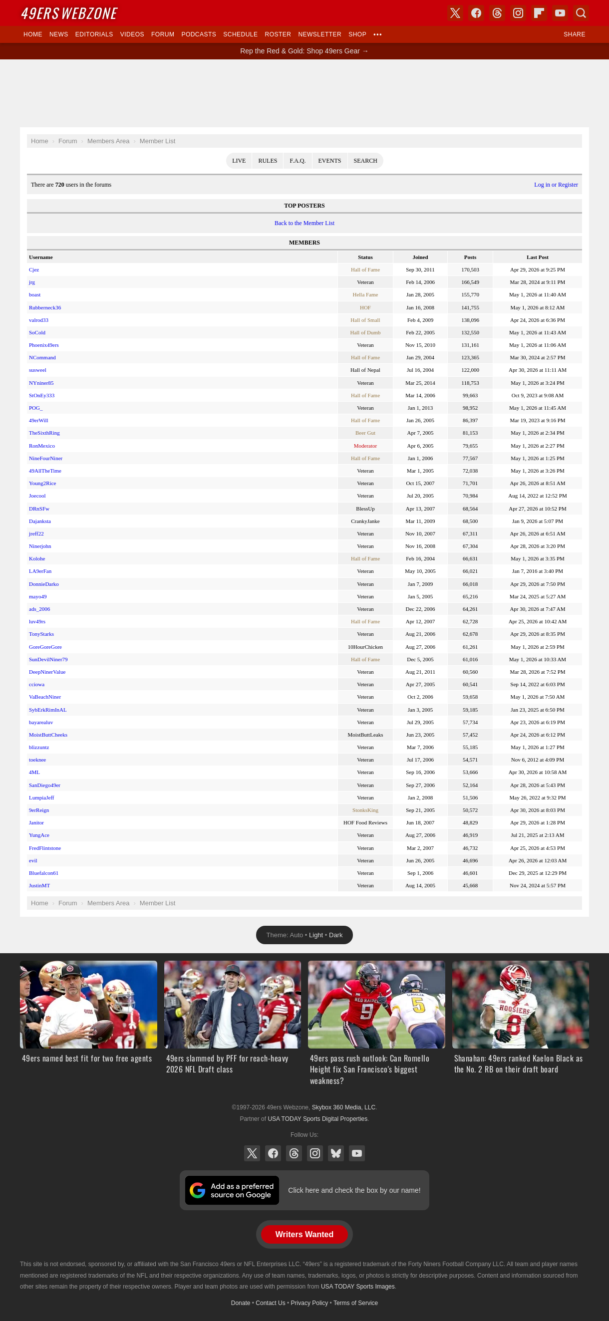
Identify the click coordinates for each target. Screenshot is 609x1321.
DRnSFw (39, 509)
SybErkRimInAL (48, 710)
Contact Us (270, 1303)
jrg (32, 282)
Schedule (240, 34)
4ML (34, 772)
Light (316, 935)
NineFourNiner (45, 458)
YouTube (357, 1153)
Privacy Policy (309, 1303)
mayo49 (37, 596)
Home (32, 34)
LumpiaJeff (41, 797)
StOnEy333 (41, 395)
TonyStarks (41, 634)
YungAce (39, 835)
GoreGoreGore (45, 647)
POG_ (36, 408)
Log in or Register (556, 184)
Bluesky (336, 1153)
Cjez (34, 269)
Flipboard (539, 13)
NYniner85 (41, 383)
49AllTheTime (45, 471)
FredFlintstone (45, 848)
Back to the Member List (304, 223)
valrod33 (38, 320)
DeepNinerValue (47, 672)
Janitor (36, 822)
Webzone (68, 12)
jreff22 (36, 533)
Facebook (273, 1153)
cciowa (36, 684)
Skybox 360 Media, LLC (343, 1107)
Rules (267, 160)
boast (34, 294)
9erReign (39, 810)
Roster (278, 34)
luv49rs (37, 621)
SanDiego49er (44, 785)
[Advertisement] (304, 93)
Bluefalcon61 (43, 873)
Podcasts (198, 34)
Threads (294, 1153)
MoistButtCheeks (48, 735)
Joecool (37, 496)
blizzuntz (39, 747)
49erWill (38, 420)
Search (365, 160)
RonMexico (42, 446)
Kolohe (37, 558)
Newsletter (319, 34)
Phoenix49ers (44, 345)
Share (575, 34)
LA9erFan (40, 571)
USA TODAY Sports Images (358, 1286)
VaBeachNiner (45, 697)
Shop (357, 34)
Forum (162, 34)
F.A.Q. (297, 160)
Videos (132, 34)
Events (329, 160)
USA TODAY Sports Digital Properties (317, 1118)
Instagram (315, 1153)
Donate (241, 1303)
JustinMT (39, 885)
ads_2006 (39, 609)
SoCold (37, 332)
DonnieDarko (44, 584)
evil (33, 860)
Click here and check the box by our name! (354, 1190)
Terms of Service (355, 1303)
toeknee (37, 760)
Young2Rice (42, 483)
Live (239, 160)
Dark (335, 935)
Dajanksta (40, 521)
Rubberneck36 (45, 307)
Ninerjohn (40, 546)
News (58, 34)
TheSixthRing (44, 433)
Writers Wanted (304, 1234)
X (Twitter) (252, 1153)
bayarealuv (41, 722)
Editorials (94, 34)
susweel (37, 370)
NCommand (42, 357)
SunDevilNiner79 (48, 659)
